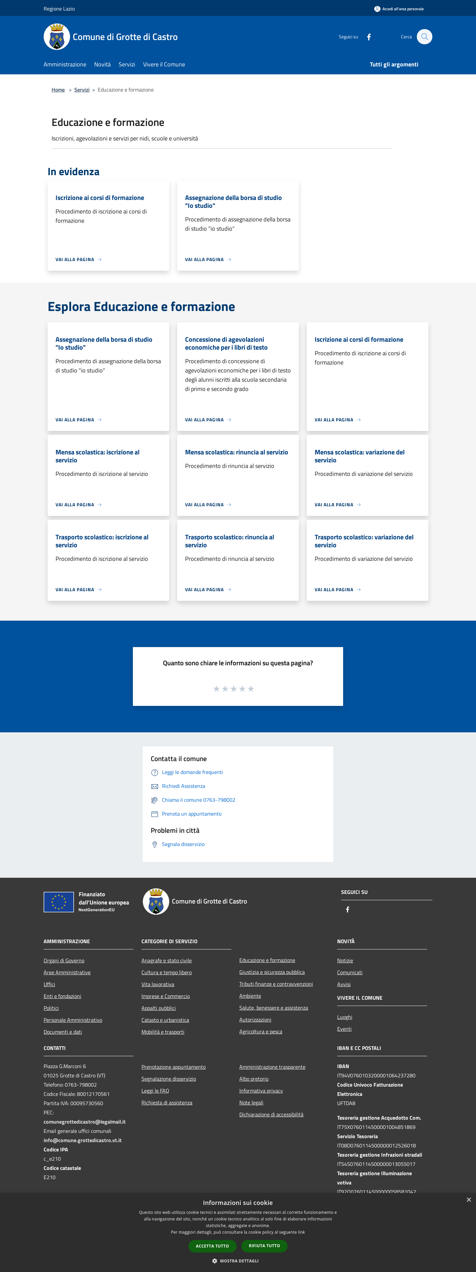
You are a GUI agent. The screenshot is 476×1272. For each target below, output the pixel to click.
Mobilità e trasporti (162, 1032)
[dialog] (238, 1232)
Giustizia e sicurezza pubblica (272, 972)
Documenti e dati (63, 1032)
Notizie (345, 960)
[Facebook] (365, 36)
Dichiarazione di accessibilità (271, 1114)
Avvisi (344, 984)
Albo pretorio (253, 1079)
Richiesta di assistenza (166, 1102)
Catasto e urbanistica (165, 1020)
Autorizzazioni (255, 1019)
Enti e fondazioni (62, 996)
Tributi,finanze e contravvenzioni (276, 984)
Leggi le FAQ (155, 1091)
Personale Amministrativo (73, 1020)
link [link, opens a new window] (301, 1232)
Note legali (251, 1102)
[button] (238, 1260)
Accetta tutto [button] (212, 1246)
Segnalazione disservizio (168, 1079)
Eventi (344, 1029)
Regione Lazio (59, 9)
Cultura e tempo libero (166, 972)
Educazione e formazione (267, 960)
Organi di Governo (64, 960)
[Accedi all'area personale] (399, 9)
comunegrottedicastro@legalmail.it (85, 1122)
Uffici (49, 984)
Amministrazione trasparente (272, 1067)
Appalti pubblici (158, 1008)
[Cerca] (424, 37)
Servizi (82, 90)
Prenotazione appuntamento (173, 1067)
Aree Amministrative (67, 972)
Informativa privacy (261, 1091)
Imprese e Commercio (165, 996)
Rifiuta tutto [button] (264, 1246)
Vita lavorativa (157, 984)
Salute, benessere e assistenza (273, 1008)
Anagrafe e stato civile (166, 960)
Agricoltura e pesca (260, 1031)
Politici (51, 1008)
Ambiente (250, 996)
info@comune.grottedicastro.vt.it (83, 1140)
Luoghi (344, 1017)
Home (58, 90)
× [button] (468, 1200)
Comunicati (350, 972)
